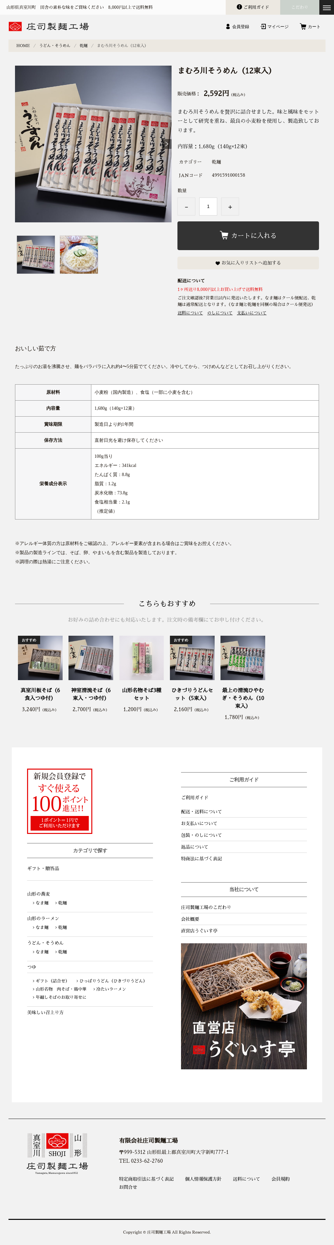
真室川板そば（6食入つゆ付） (40, 694)
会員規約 (280, 1179)
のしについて (220, 313)
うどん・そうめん (54, 46)
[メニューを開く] (326, 7)
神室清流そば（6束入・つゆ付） (91, 694)
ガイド (256, 7)
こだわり (299, 7)
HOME (23, 46)
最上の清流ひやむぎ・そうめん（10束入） (243, 698)
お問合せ (128, 1187)
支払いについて (251, 313)
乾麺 (84, 46)
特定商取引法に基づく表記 (146, 1179)
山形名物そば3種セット (141, 694)
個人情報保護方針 (203, 1179)
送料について (190, 313)
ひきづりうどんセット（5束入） (192, 694)
